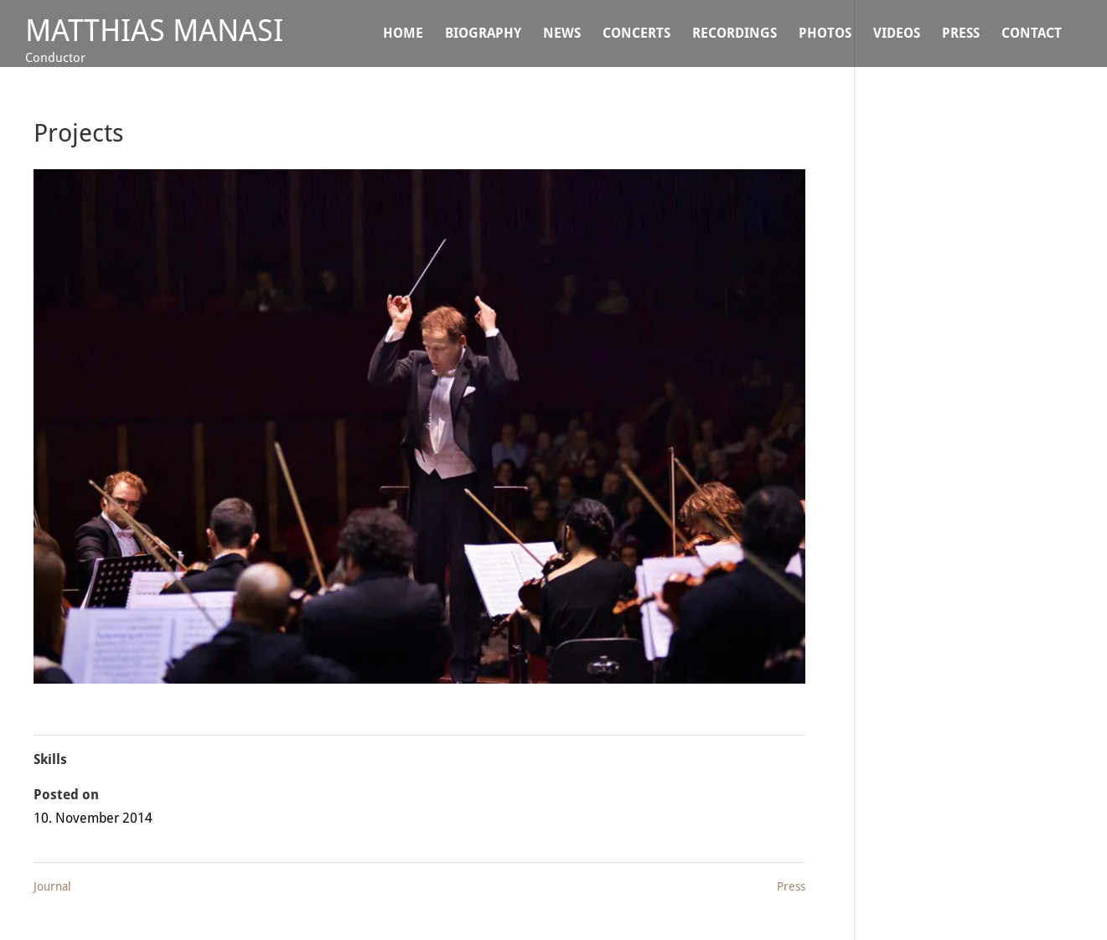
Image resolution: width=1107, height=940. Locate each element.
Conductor (55, 57)
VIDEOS (896, 34)
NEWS (562, 34)
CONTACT (1031, 34)
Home (403, 34)
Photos (825, 34)
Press (961, 34)
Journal (52, 886)
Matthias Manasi (154, 31)
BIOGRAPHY (483, 34)
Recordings (734, 34)
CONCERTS (636, 34)
